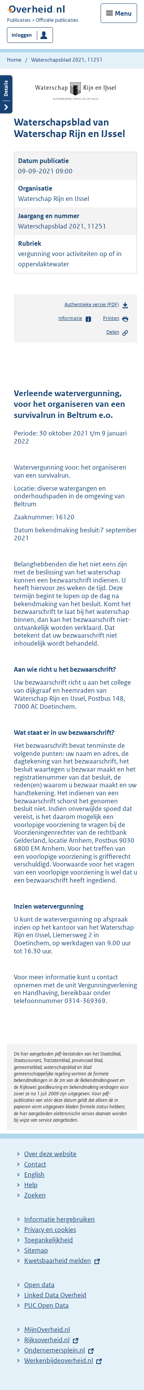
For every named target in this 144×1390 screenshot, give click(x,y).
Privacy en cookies (50, 1229)
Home (14, 59)
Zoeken (35, 1195)
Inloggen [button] (22, 35)
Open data (39, 1285)
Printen (116, 319)
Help (31, 1185)
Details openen (6, 94)
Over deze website (50, 1154)
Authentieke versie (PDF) (97, 306)
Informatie (75, 319)
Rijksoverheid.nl (47, 1340)
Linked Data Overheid (55, 1295)
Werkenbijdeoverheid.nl (58, 1360)
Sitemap (36, 1250)
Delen (117, 332)
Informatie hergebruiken (59, 1219)
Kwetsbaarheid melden (57, 1260)
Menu (123, 13)
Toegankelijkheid (48, 1240)
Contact (35, 1164)
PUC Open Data (46, 1305)
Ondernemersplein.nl (54, 1350)
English (34, 1174)
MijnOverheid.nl (47, 1329)
